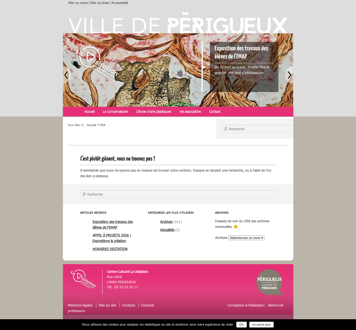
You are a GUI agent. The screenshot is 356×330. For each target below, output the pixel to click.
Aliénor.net (276, 305)
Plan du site (107, 305)
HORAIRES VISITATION (110, 249)
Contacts (128, 305)
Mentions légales (80, 305)
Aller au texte (99, 3)
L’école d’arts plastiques (153, 111)
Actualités (167, 230)
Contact (215, 111)
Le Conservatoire (115, 111)
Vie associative (190, 111)
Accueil (89, 111)
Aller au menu (78, 3)
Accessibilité (119, 3)
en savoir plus (261, 324)
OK (241, 324)
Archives (166, 222)
